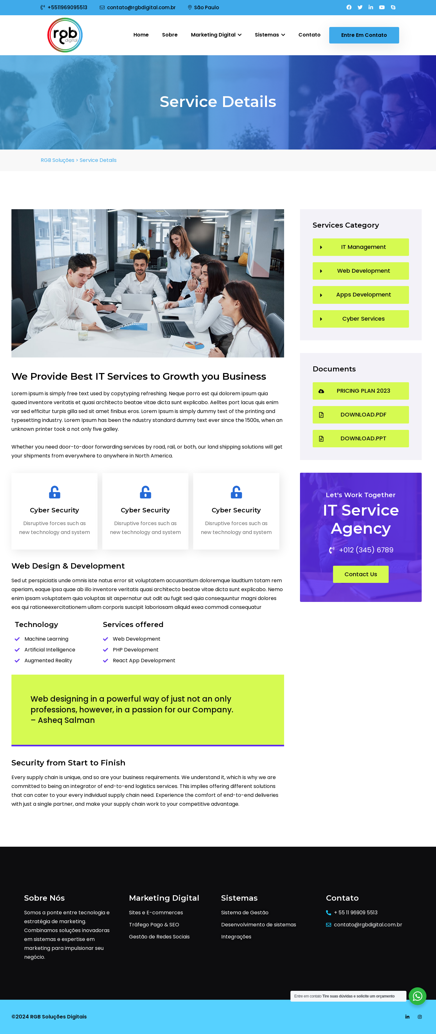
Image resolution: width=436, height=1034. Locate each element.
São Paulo (203, 7)
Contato (309, 34)
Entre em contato (364, 35)
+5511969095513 (64, 7)
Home (141, 34)
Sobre (170, 34)
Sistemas (270, 34)
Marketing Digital (216, 34)
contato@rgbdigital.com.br (138, 7)
